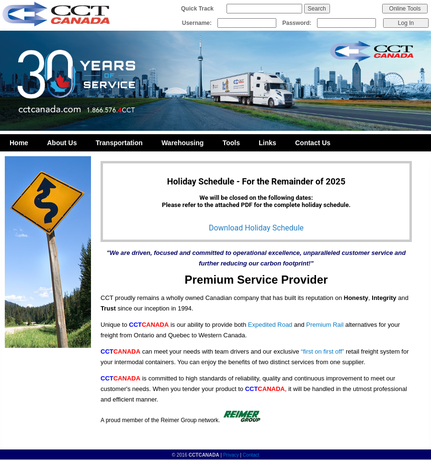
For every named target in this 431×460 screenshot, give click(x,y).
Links (267, 143)
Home (19, 143)
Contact (251, 455)
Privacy (231, 455)
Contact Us (312, 143)
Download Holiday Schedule (256, 227)
